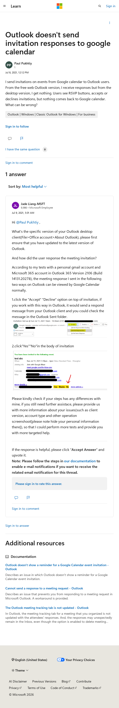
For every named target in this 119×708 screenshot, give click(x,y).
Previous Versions (44, 681)
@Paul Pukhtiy (27, 222)
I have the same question (22, 149)
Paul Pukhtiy (23, 63)
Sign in (110, 6)
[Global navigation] (4, 6)
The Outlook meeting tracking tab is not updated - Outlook (47, 608)
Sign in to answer (17, 525)
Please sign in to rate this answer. (38, 484)
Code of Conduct (62, 688)
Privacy (14, 688)
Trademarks (90, 688)
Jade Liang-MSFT (33, 204)
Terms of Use (36, 688)
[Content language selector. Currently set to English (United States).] (29, 659)
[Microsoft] (60, 6)
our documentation (80, 460)
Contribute (83, 681)
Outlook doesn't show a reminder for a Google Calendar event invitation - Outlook (57, 567)
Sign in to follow (17, 126)
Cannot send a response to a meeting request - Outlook (44, 588)
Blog (65, 681)
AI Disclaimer (18, 681)
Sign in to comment (19, 162)
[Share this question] (110, 22)
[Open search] (99, 6)
